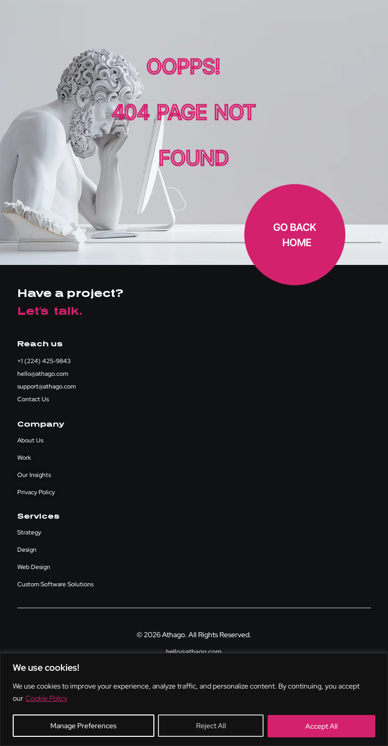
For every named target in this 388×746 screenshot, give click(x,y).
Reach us (39, 344)
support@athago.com (46, 386)
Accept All (321, 726)
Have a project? (70, 293)
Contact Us (33, 399)
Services (38, 516)
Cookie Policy (46, 698)
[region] (194, 699)
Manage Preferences (83, 726)
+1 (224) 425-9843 (44, 361)
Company (40, 424)
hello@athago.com (42, 374)
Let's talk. (50, 311)
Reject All (210, 726)
